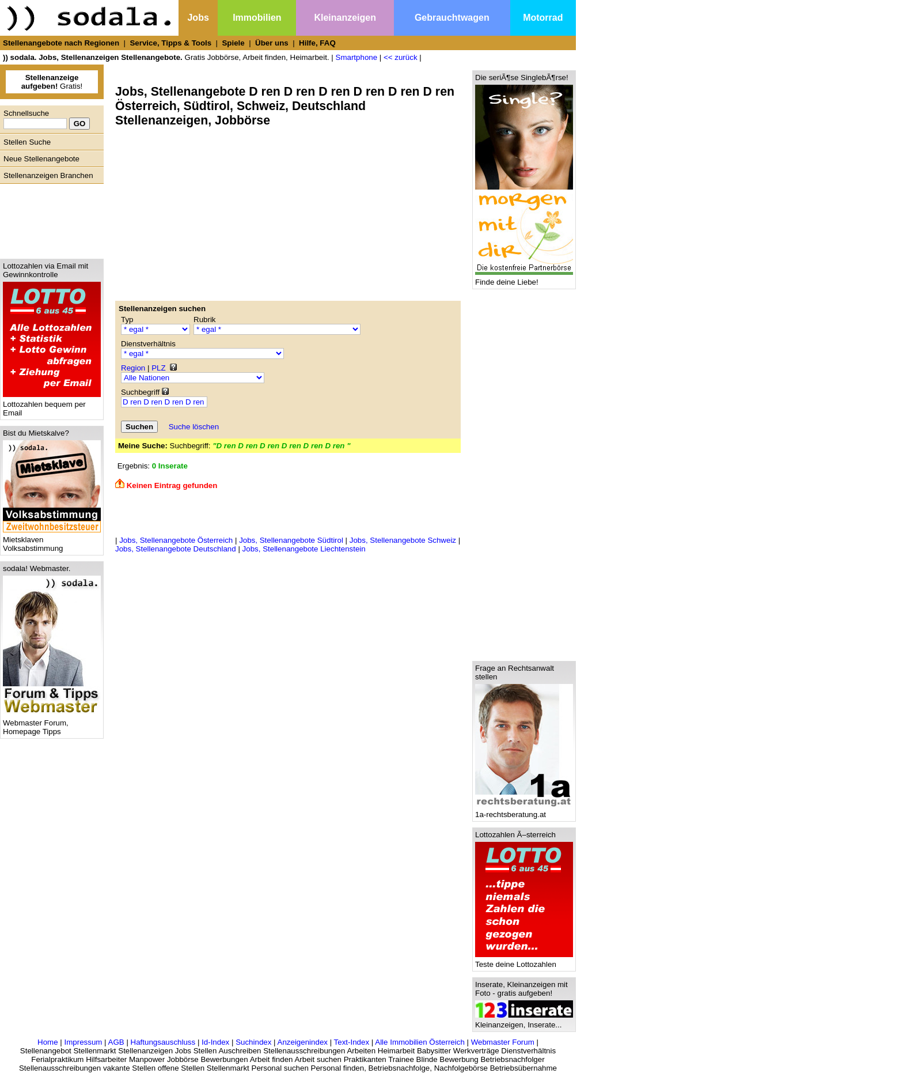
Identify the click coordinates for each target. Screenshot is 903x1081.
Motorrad (543, 17)
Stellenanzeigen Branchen (48, 175)
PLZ (158, 368)
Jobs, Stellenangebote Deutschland (175, 549)
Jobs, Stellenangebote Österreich (176, 540)
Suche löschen (194, 426)
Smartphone (357, 57)
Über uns (272, 43)
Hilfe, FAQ (317, 43)
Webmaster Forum (502, 1042)
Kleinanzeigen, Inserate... (524, 1021)
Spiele (233, 43)
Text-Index (352, 1042)
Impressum (83, 1042)
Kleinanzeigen (345, 17)
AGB (116, 1042)
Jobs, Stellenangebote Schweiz (403, 540)
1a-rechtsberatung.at (524, 811)
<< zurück (401, 57)
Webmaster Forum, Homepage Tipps (52, 724)
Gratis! (52, 81)
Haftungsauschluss (163, 1042)
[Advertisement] (49, 218)
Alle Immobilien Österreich (420, 1042)
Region (133, 368)
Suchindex (253, 1042)
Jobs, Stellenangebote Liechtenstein (304, 549)
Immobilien (257, 17)
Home (47, 1042)
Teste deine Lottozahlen (524, 961)
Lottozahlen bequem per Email (52, 405)
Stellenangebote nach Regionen (61, 43)
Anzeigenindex (303, 1042)
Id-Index (215, 1042)
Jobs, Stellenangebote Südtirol (291, 540)
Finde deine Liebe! (524, 278)
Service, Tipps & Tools (170, 43)
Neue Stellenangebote (41, 158)
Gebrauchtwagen (452, 17)
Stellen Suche (27, 142)
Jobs (197, 17)
